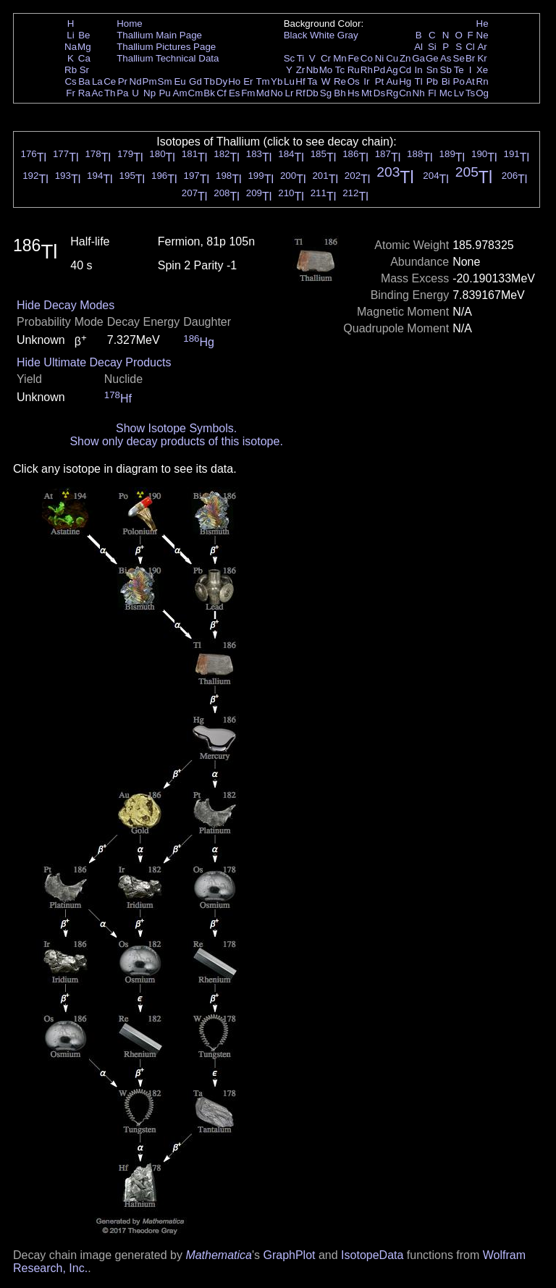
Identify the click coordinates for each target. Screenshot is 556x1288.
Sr (84, 69)
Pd (379, 69)
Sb (446, 69)
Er (248, 81)
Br (470, 58)
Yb (276, 81)
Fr (70, 93)
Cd (405, 69)
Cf (221, 93)
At (470, 81)
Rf (300, 93)
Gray (347, 35)
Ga (418, 58)
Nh (419, 93)
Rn (482, 81)
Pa (122, 93)
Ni (379, 58)
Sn (432, 69)
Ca (84, 58)
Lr (289, 93)
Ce (110, 81)
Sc (289, 58)
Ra (84, 93)
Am (180, 93)
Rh (367, 69)
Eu (179, 81)
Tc (340, 69)
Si (432, 46)
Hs (353, 93)
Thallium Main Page (159, 35)
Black (296, 35)
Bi (446, 81)
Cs (70, 81)
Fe (353, 58)
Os (354, 81)
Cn (405, 93)
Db (312, 93)
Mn (340, 58)
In (419, 69)
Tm (262, 81)
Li (70, 35)
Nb (312, 69)
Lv (459, 93)
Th (110, 93)
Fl (432, 93)
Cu (392, 58)
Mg (84, 46)
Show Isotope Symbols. (176, 428)
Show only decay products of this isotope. (176, 441)
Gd (195, 81)
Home (130, 23)
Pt (379, 81)
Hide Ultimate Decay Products (94, 362)
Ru (354, 69)
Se (459, 58)
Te (459, 69)
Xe (482, 69)
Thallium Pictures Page (166, 46)
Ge (432, 58)
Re (340, 81)
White (322, 35)
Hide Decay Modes (65, 305)
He (482, 23)
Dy (221, 81)
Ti (301, 58)
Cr (326, 58)
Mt (366, 93)
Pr (122, 81)
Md (263, 93)
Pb (432, 81)
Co (367, 58)
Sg (326, 93)
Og (482, 93)
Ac (98, 93)
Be (84, 35)
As (446, 58)
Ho (234, 81)
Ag (391, 69)
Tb (209, 81)
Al (418, 46)
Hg (405, 81)
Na (70, 46)
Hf (300, 81)
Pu (164, 93)
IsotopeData (372, 1255)
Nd (136, 81)
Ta (312, 81)
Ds (379, 93)
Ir (366, 81)
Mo (326, 69)
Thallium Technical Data (168, 58)
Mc (445, 93)
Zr (301, 69)
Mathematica (218, 1255)
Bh (339, 93)
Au (391, 81)
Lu (289, 81)
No (277, 93)
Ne (482, 35)
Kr (481, 58)
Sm (165, 81)
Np (149, 93)
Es (234, 93)
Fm (248, 93)
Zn (405, 58)
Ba (84, 81)
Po (459, 81)
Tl (419, 81)
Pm (150, 81)
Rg (392, 93)
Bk (209, 93)
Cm (195, 93)
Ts (470, 93)
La (97, 81)
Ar (481, 46)
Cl (470, 46)
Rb (70, 69)
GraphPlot (289, 1255)
